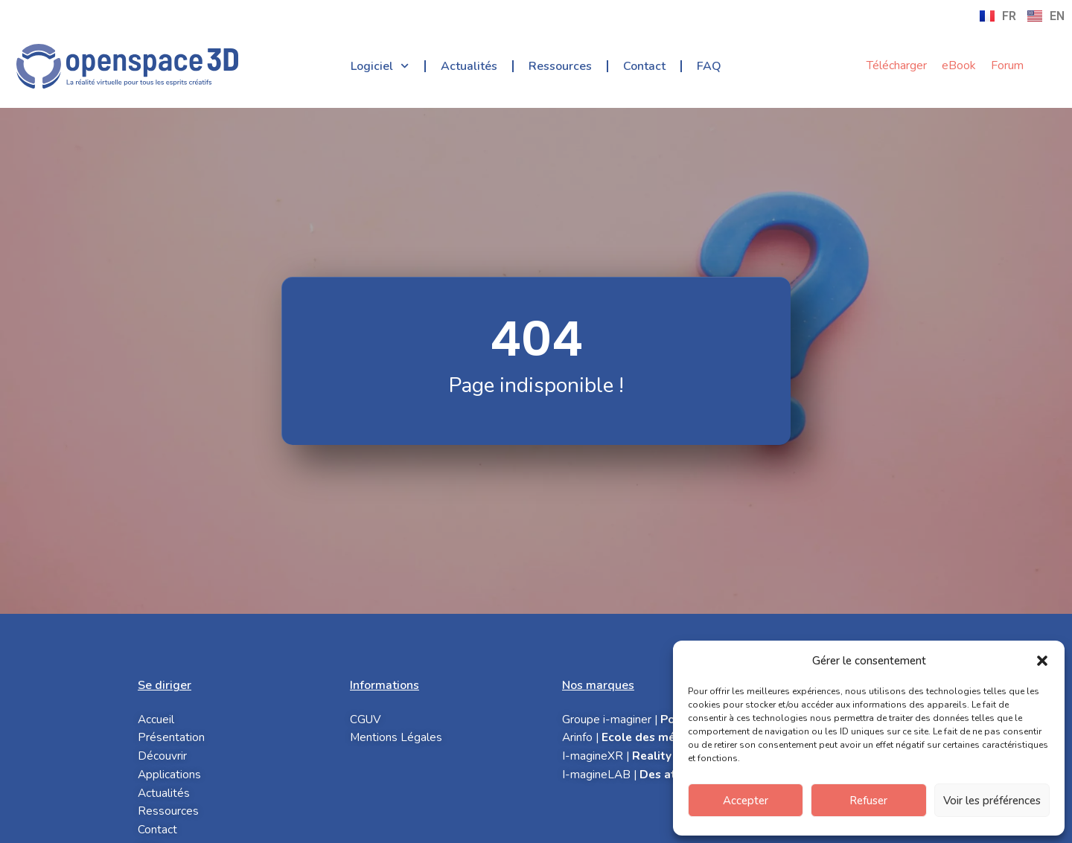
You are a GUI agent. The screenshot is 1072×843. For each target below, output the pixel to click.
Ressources (560, 66)
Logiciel (380, 65)
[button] (1042, 660)
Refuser (868, 800)
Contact (644, 66)
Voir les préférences (992, 800)
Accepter (745, 800)
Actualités (469, 66)
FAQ (709, 66)
